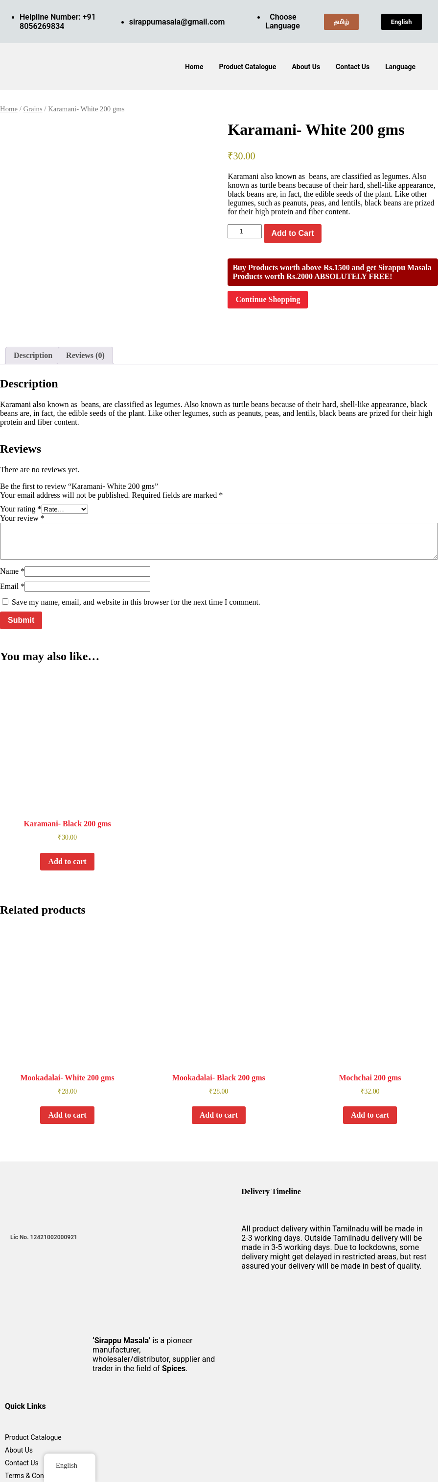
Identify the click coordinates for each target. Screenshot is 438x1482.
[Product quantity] (245, 231)
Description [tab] (33, 355)
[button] (402, 66)
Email (12, 586)
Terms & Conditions (35, 1476)
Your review (22, 518)
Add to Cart (292, 233)
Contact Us (352, 66)
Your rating (21, 509)
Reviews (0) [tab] (85, 355)
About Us (306, 66)
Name (12, 571)
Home (194, 66)
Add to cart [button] (67, 861)
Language (400, 66)
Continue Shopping (267, 299)
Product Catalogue (247, 66)
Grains (32, 109)
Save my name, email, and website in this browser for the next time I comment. (136, 602)
